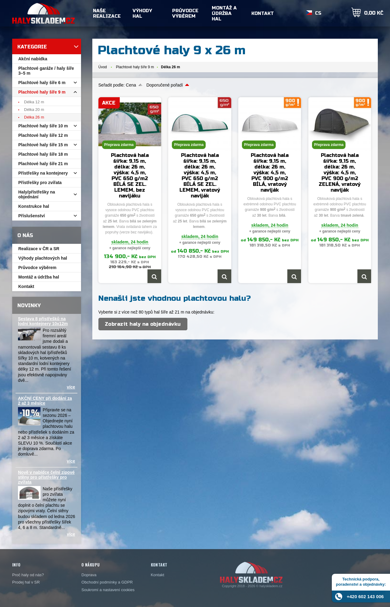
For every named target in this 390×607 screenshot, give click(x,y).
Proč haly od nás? (28, 575)
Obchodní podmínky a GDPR (107, 582)
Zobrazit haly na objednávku (143, 324)
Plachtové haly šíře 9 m (135, 67)
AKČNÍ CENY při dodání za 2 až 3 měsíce (45, 401)
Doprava (88, 575)
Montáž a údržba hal (224, 13)
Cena (131, 85)
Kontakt (262, 13)
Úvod (102, 67)
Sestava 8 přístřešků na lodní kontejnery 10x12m (43, 321)
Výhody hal (142, 13)
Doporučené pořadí (164, 85)
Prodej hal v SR (26, 582)
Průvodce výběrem (185, 13)
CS (318, 13)
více (71, 387)
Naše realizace (107, 13)
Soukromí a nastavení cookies (107, 589)
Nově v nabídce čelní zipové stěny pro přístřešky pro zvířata (46, 477)
